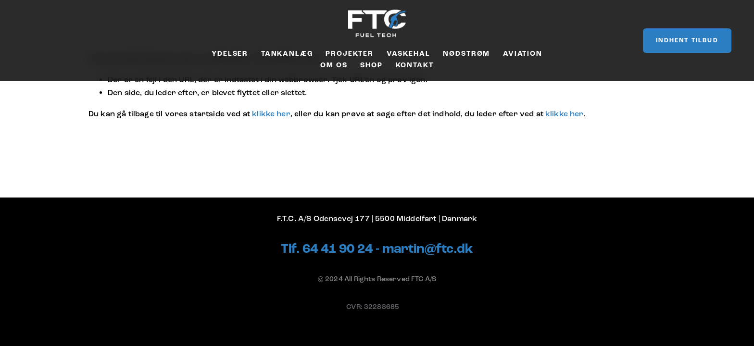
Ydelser (230, 53)
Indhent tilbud (687, 40)
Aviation (522, 53)
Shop (371, 65)
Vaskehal (408, 53)
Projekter (350, 53)
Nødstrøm (466, 53)
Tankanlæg (287, 53)
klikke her (271, 114)
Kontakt (415, 65)
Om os (333, 65)
